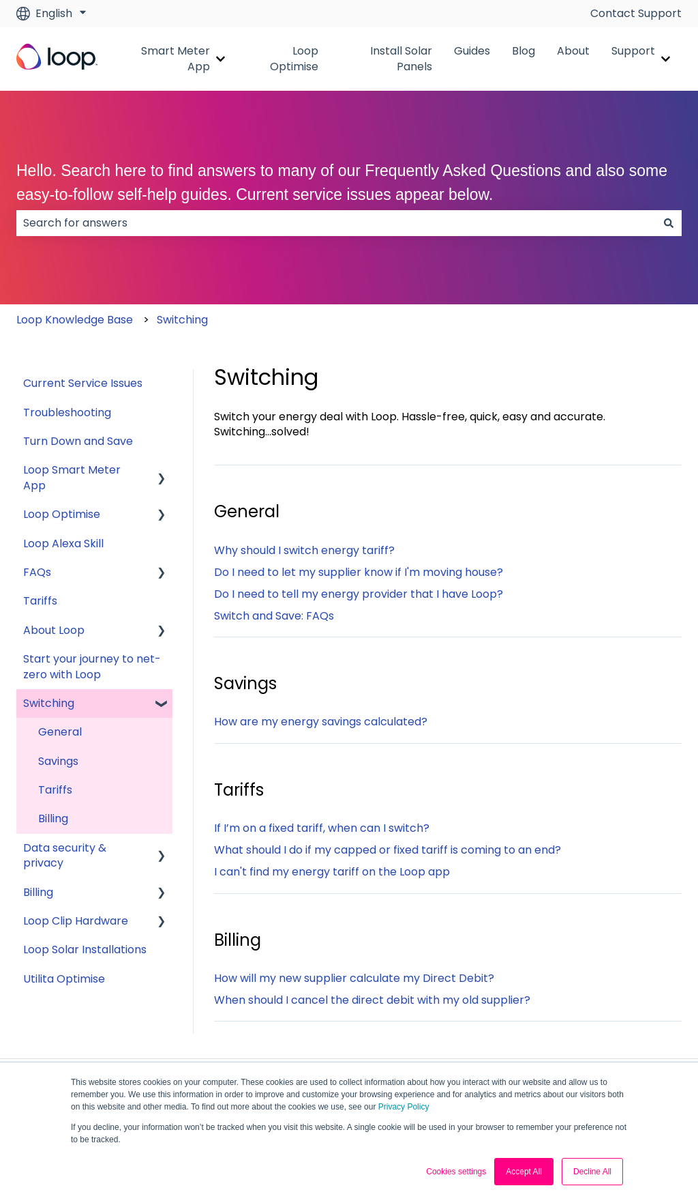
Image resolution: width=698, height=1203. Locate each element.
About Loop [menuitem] (54, 630)
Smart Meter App (175, 59)
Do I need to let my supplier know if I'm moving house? (358, 572)
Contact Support (636, 13)
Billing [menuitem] (53, 818)
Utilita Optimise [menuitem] (64, 979)
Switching (182, 320)
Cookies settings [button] (456, 1171)
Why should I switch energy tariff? (304, 550)
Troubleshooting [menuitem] (67, 412)
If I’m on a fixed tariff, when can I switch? (321, 828)
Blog (523, 51)
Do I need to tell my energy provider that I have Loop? (358, 594)
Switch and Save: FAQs (274, 616)
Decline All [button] (592, 1171)
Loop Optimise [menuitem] (61, 514)
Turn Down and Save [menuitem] (78, 441)
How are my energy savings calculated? (320, 721)
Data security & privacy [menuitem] (64, 855)
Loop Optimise (294, 59)
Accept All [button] (524, 1171)
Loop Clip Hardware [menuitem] (75, 921)
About (573, 51)
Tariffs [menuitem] (40, 601)
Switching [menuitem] (48, 703)
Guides (472, 51)
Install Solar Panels (401, 59)
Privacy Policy (403, 1107)
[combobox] (336, 223)
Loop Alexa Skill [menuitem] (63, 543)
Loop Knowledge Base (74, 320)
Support (633, 51)
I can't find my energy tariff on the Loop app (332, 872)
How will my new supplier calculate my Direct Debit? (354, 978)
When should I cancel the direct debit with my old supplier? (372, 1000)
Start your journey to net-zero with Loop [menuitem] (92, 666)
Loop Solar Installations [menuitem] (85, 949)
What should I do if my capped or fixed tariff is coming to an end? (387, 850)
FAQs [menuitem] (37, 572)
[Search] (669, 223)
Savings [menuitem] (58, 761)
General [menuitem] (60, 732)
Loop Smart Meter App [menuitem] (72, 477)
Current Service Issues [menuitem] (82, 383)
